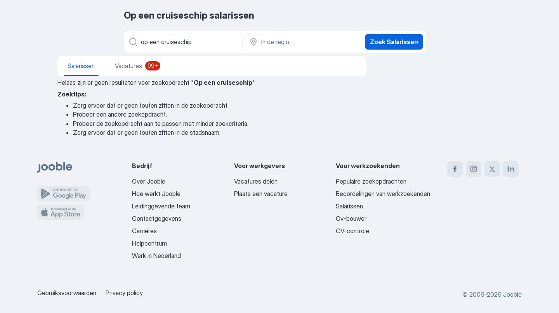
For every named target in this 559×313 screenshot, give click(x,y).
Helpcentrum (149, 243)
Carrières (144, 231)
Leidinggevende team (161, 206)
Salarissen (349, 206)
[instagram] (473, 169)
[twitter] (492, 169)
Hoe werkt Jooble (156, 194)
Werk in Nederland (156, 256)
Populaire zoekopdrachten (371, 181)
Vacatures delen (256, 181)
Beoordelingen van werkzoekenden (383, 194)
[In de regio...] (303, 42)
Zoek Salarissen (394, 42)
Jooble (512, 294)
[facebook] (455, 169)
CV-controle (352, 231)
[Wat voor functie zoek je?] (182, 42)
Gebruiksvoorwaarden (66, 293)
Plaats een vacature (261, 194)
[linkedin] (511, 169)
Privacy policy (124, 293)
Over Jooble (148, 181)
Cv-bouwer (351, 218)
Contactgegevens (156, 218)
